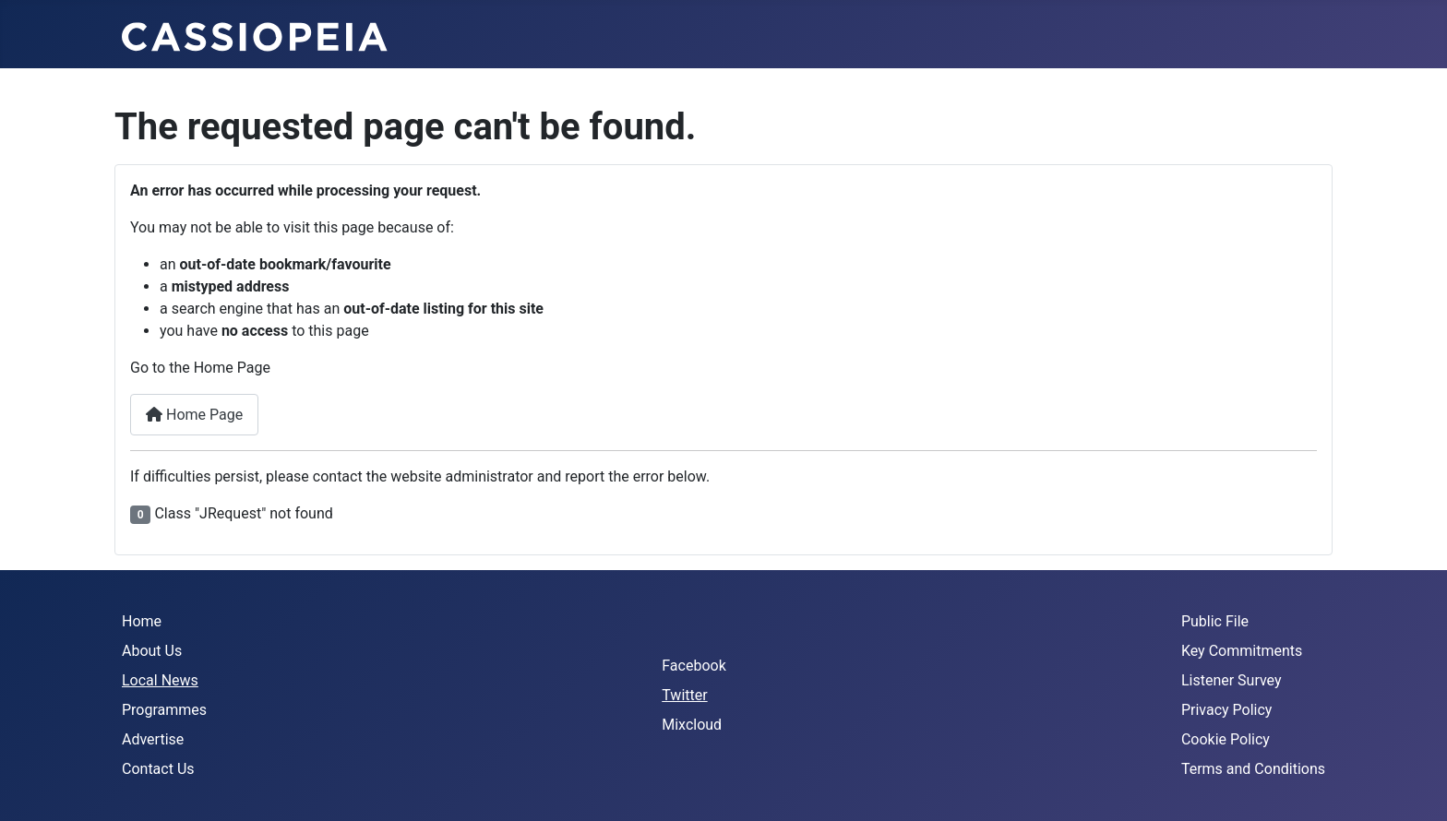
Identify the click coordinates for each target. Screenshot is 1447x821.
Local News (160, 680)
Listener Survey (1231, 680)
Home (141, 621)
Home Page (194, 414)
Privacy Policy (1227, 710)
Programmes (164, 710)
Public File (1215, 621)
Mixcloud (692, 724)
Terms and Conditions (1253, 769)
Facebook (693, 665)
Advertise (153, 739)
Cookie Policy (1225, 739)
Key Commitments (1241, 651)
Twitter (684, 695)
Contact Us (158, 769)
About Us (152, 651)
